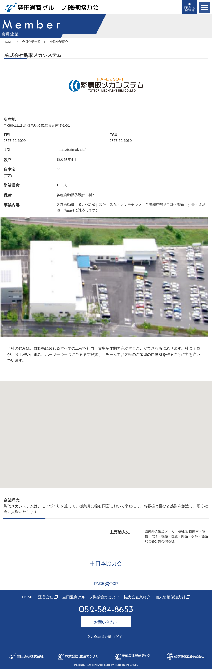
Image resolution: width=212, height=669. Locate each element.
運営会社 (45, 597)
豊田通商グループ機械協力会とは (90, 597)
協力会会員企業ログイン (106, 637)
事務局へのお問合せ (189, 7)
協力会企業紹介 (137, 597)
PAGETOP (106, 583)
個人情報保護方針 (170, 597)
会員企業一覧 (31, 42)
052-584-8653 (106, 610)
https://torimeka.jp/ (71, 149)
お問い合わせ (106, 622)
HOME (8, 42)
